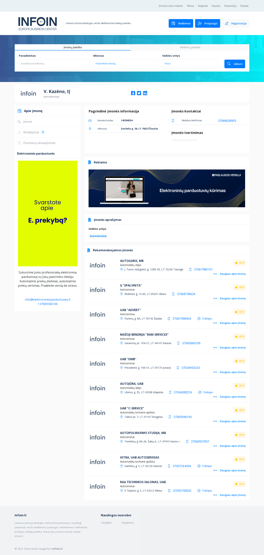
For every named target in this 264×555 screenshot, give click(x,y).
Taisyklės (106, 522)
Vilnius (190, 6)
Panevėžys (230, 6)
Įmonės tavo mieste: (171, 6)
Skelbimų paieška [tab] (190, 47)
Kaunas (216, 6)
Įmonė (25, 122)
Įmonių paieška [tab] (73, 47)
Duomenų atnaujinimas (37, 143)
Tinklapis (207, 318)
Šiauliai (244, 6)
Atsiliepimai (31, 132)
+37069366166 (48, 304)
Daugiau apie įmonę (229, 273)
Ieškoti (234, 64)
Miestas (98, 55)
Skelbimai (180, 23)
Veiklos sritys (171, 55)
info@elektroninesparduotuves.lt (47, 299)
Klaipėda (203, 6)
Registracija (236, 23)
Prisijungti (207, 23)
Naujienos (128, 522)
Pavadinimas (27, 55)
